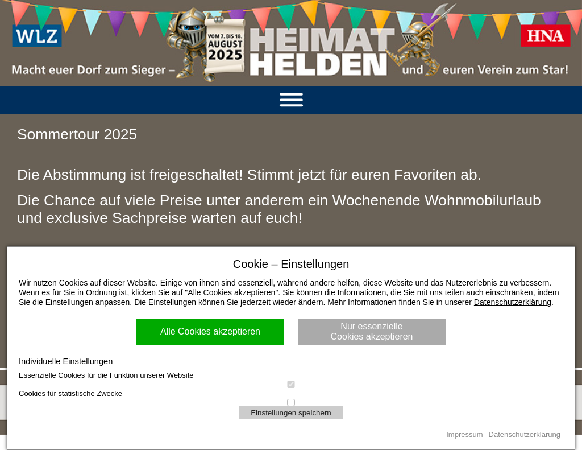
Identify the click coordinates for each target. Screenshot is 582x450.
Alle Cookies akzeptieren (210, 331)
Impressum (464, 434)
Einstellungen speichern (291, 412)
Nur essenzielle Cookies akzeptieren (372, 331)
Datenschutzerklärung (512, 302)
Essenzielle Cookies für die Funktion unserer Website (291, 376)
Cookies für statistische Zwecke (291, 394)
